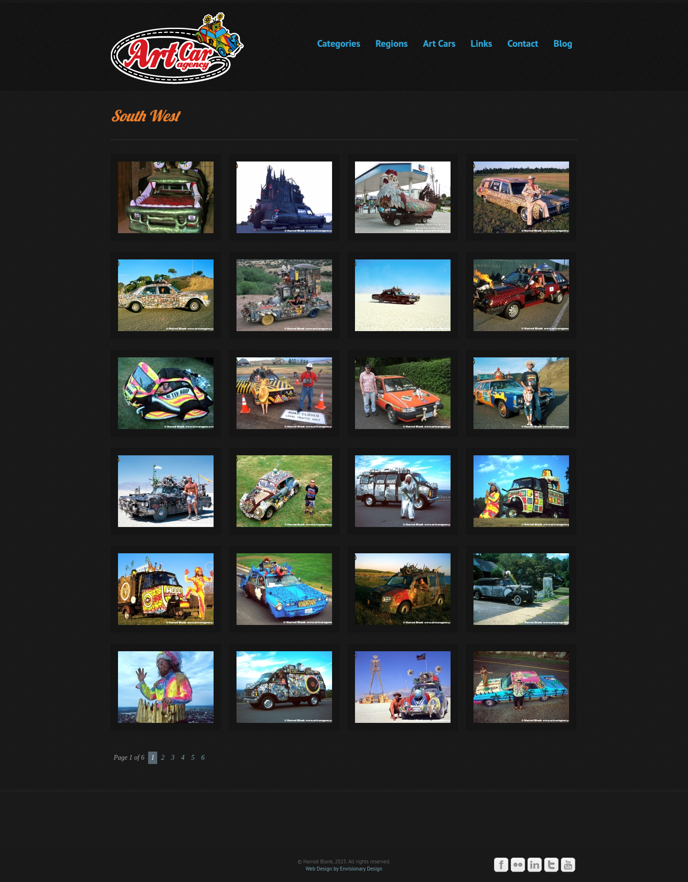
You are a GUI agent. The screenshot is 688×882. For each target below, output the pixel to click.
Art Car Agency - (184, 48)
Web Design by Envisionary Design (344, 868)
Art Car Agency (344, 825)
